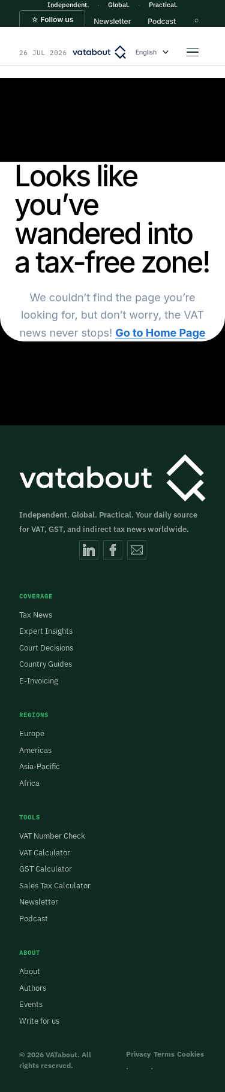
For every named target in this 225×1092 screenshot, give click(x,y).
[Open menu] (192, 52)
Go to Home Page (160, 332)
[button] (52, 25)
